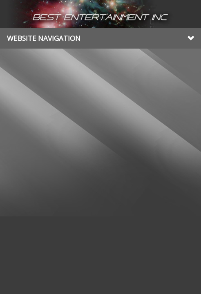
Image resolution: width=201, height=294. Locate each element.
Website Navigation (100, 38)
